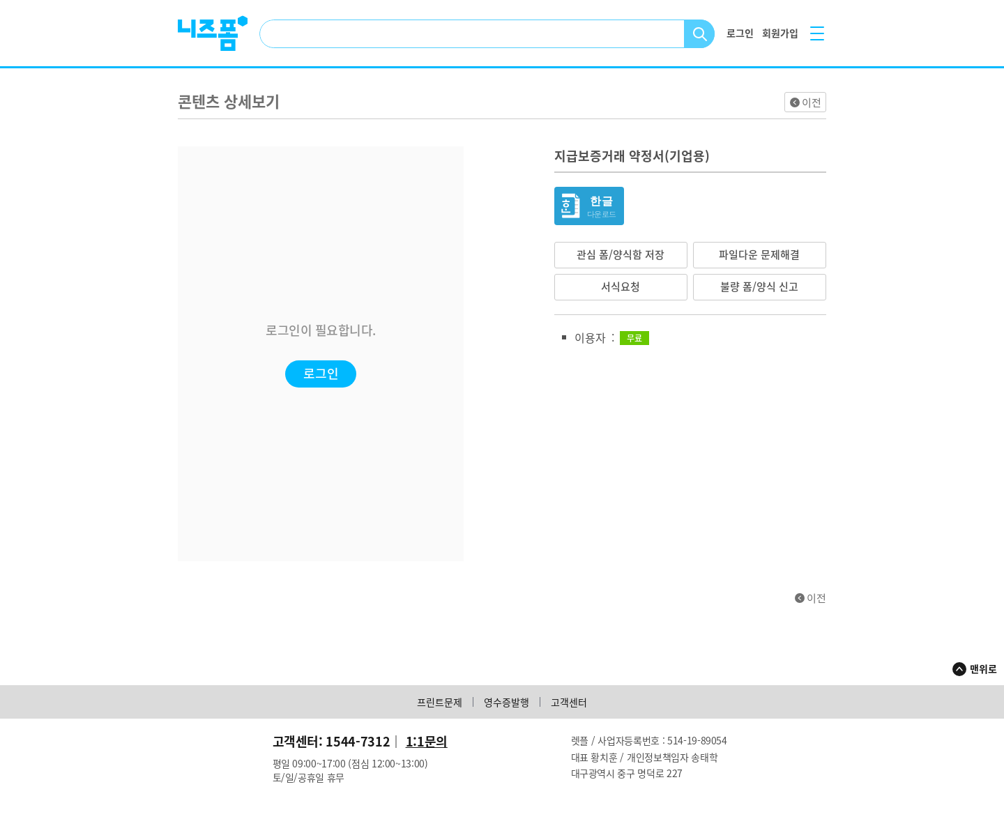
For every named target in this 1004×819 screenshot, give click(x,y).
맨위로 (983, 668)
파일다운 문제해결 (759, 254)
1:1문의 (427, 741)
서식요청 (620, 286)
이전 (811, 102)
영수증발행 (506, 702)
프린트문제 (439, 702)
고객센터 (569, 702)
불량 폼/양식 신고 (759, 286)
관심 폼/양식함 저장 (620, 254)
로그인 (321, 373)
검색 (699, 34)
